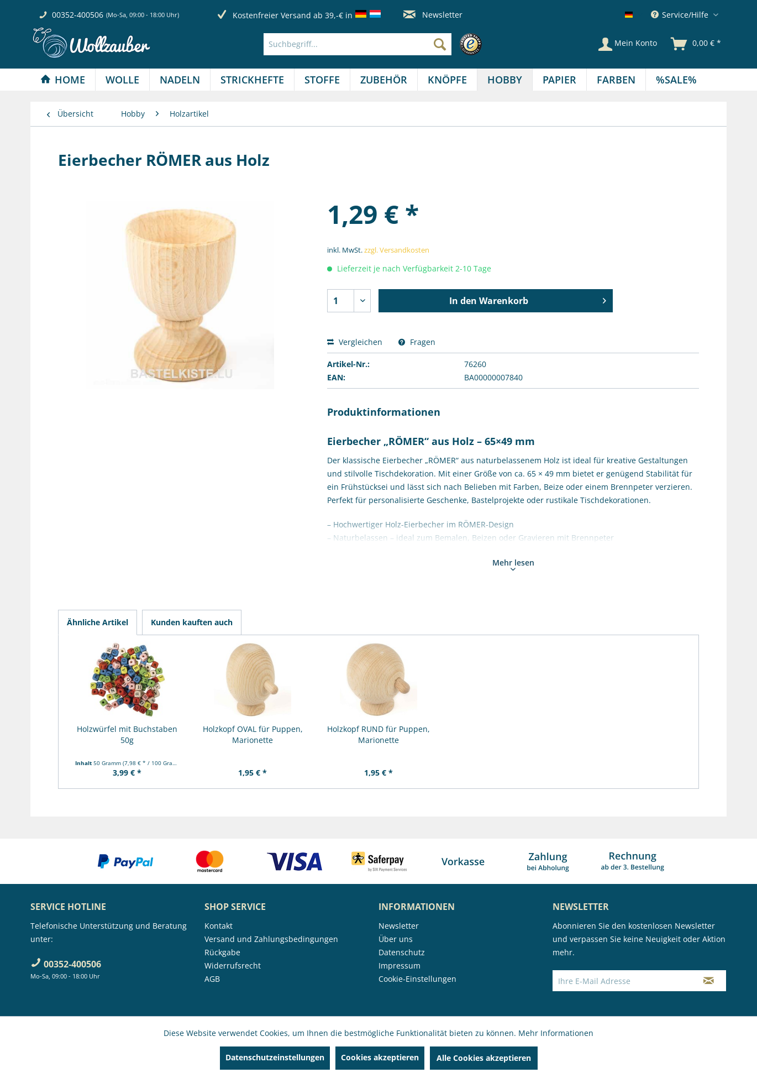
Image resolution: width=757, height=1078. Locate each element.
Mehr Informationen (555, 1033)
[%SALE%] (676, 80)
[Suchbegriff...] (357, 44)
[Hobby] (504, 80)
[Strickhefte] (252, 80)
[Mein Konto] (627, 44)
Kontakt (218, 925)
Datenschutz (401, 952)
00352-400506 (77, 14)
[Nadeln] (180, 80)
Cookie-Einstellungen (417, 979)
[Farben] (616, 80)
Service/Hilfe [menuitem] (681, 14)
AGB (212, 979)
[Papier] (559, 80)
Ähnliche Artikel (97, 622)
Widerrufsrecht (232, 965)
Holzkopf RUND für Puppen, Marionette (378, 734)
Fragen (416, 342)
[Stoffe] (322, 80)
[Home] (62, 80)
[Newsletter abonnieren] (708, 980)
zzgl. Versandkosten (396, 250)
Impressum (399, 965)
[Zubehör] (383, 80)
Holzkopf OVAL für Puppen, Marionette (253, 734)
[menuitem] (375, 44)
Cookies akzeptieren (380, 1057)
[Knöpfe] (447, 80)
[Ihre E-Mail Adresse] (622, 980)
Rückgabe (222, 952)
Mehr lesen (513, 564)
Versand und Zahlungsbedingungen (271, 939)
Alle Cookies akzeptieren (484, 1058)
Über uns (395, 939)
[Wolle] (122, 80)
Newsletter (432, 14)
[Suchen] (439, 44)
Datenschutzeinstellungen (274, 1057)
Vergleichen (354, 342)
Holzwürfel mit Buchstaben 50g (127, 734)
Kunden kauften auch (192, 622)
